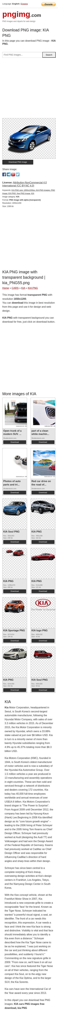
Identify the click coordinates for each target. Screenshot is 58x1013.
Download (15, 442)
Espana (24, 4)
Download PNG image (18, 162)
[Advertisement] (29, 89)
